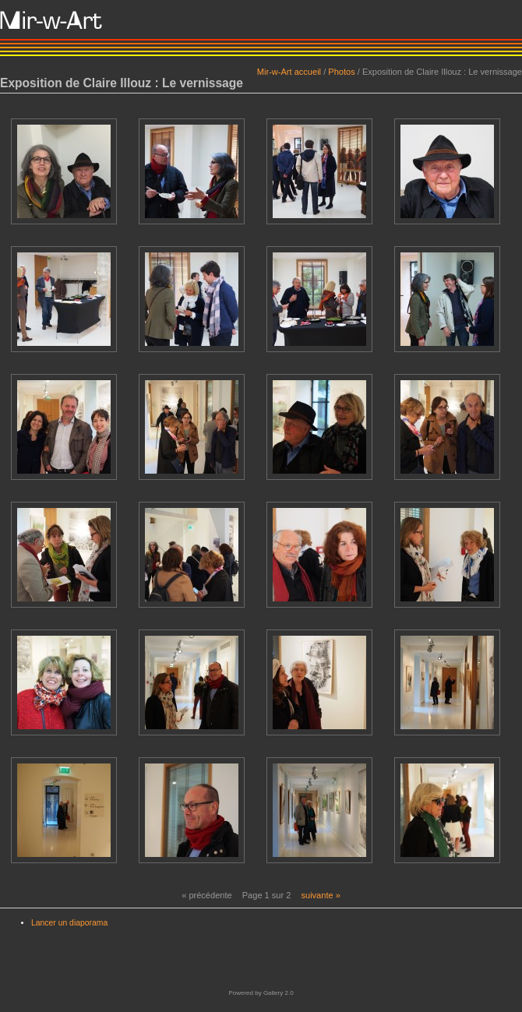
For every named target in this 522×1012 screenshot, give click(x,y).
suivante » (320, 895)
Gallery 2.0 (278, 992)
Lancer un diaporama (69, 923)
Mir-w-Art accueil (289, 71)
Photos (341, 71)
